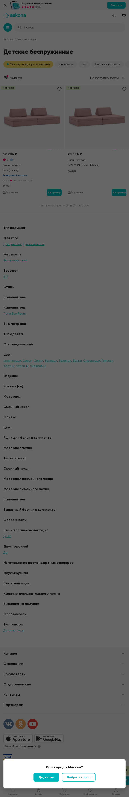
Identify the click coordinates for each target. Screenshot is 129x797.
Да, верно (46, 777)
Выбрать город (78, 777)
